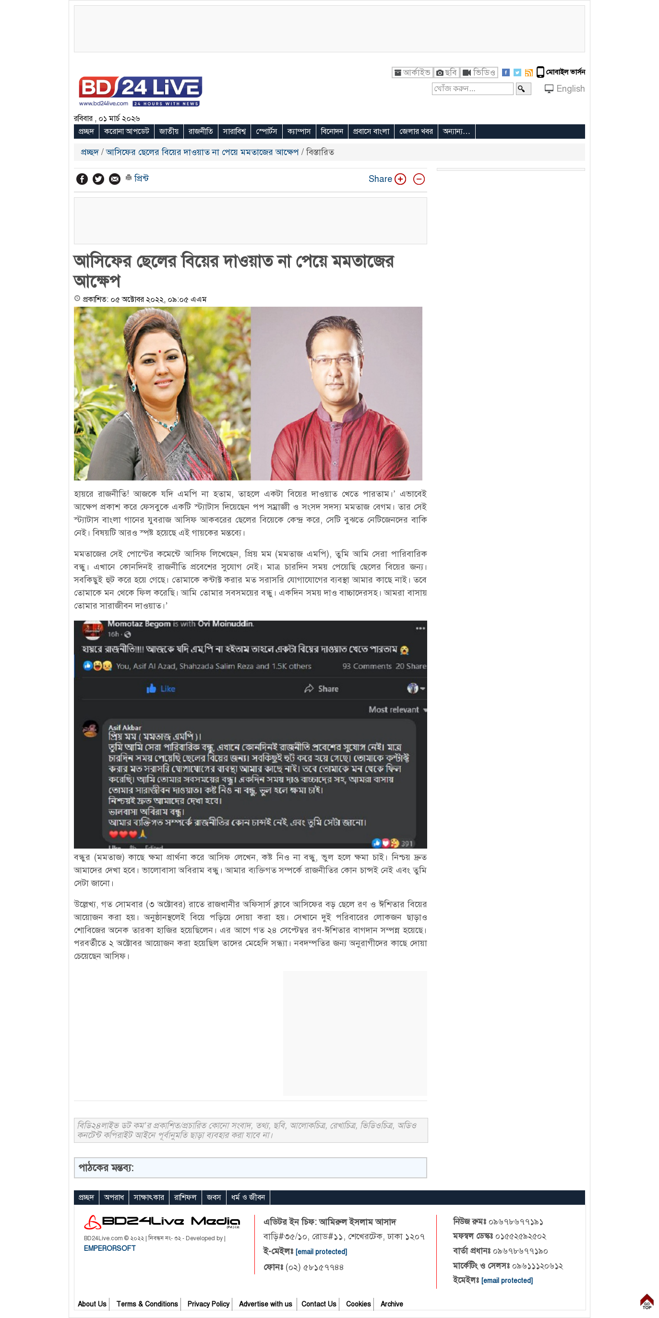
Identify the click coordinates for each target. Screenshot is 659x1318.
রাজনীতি (201, 131)
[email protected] (321, 1252)
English (570, 89)
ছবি (451, 72)
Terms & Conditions (147, 1304)
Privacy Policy (208, 1304)
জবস (214, 1197)
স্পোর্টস (266, 131)
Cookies (358, 1304)
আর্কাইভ (417, 72)
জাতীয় (169, 131)
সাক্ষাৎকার (149, 1197)
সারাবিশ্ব (234, 131)
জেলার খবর (416, 131)
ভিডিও (484, 72)
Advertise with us (266, 1304)
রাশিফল (185, 1197)
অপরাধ (114, 1197)
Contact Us (318, 1304)
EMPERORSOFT (110, 1249)
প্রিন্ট (137, 178)
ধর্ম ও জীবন (248, 1197)
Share (374, 179)
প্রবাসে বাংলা (371, 131)
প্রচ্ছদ (86, 131)
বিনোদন (332, 131)
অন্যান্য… (456, 131)
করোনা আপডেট (126, 131)
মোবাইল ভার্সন (565, 72)
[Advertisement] (329, 27)
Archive (392, 1304)
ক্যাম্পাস (299, 131)
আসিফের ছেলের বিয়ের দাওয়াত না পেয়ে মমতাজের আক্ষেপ (202, 152)
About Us (92, 1304)
